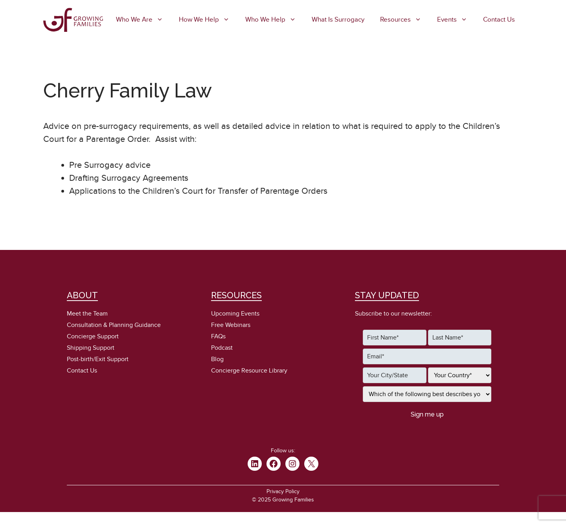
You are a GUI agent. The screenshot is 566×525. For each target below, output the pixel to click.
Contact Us (499, 20)
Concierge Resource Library (249, 370)
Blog (217, 359)
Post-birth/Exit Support (98, 359)
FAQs (218, 336)
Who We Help (274, 19)
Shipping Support (90, 348)
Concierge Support (93, 336)
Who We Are (143, 19)
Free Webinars (230, 325)
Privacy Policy (283, 491)
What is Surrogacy (338, 20)
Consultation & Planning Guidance (114, 325)
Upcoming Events (235, 314)
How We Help (208, 19)
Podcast (222, 348)
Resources (404, 19)
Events (456, 19)
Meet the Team (87, 314)
